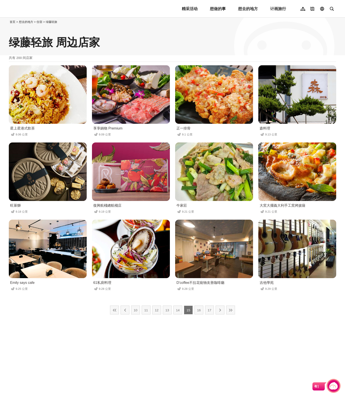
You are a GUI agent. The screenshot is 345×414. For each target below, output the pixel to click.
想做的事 (218, 9)
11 (146, 310)
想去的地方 (248, 9)
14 (178, 310)
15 (188, 310)
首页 (12, 22)
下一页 (220, 310)
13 (167, 310)
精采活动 (190, 9)
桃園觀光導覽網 (38, 8)
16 (199, 310)
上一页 (125, 310)
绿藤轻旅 (51, 22)
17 (209, 310)
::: (7, 22)
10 (136, 310)
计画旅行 (278, 9)
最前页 (114, 310)
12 (157, 310)
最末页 (230, 310)
